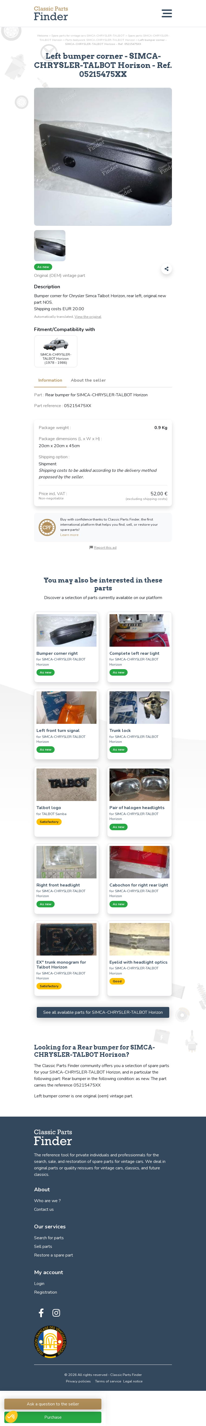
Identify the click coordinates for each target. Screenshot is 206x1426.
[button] (11, 1416)
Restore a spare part (53, 1255)
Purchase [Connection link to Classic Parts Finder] (53, 1417)
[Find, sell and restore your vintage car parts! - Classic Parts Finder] (51, 13)
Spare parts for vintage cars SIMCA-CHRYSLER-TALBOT (88, 36)
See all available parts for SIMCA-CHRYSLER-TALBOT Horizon (103, 1012)
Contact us (44, 1209)
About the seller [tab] (88, 380)
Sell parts (43, 1247)
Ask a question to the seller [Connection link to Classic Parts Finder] (53, 1404)
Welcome (42, 36)
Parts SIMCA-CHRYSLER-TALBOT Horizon (100, 40)
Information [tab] (50, 380)
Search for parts (49, 1238)
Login (39, 1284)
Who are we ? (47, 1201)
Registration (45, 1292)
